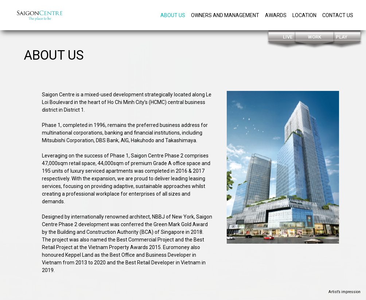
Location (304, 15)
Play (341, 37)
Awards (276, 15)
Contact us (337, 15)
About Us (172, 15)
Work (314, 37)
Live (287, 37)
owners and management (225, 15)
